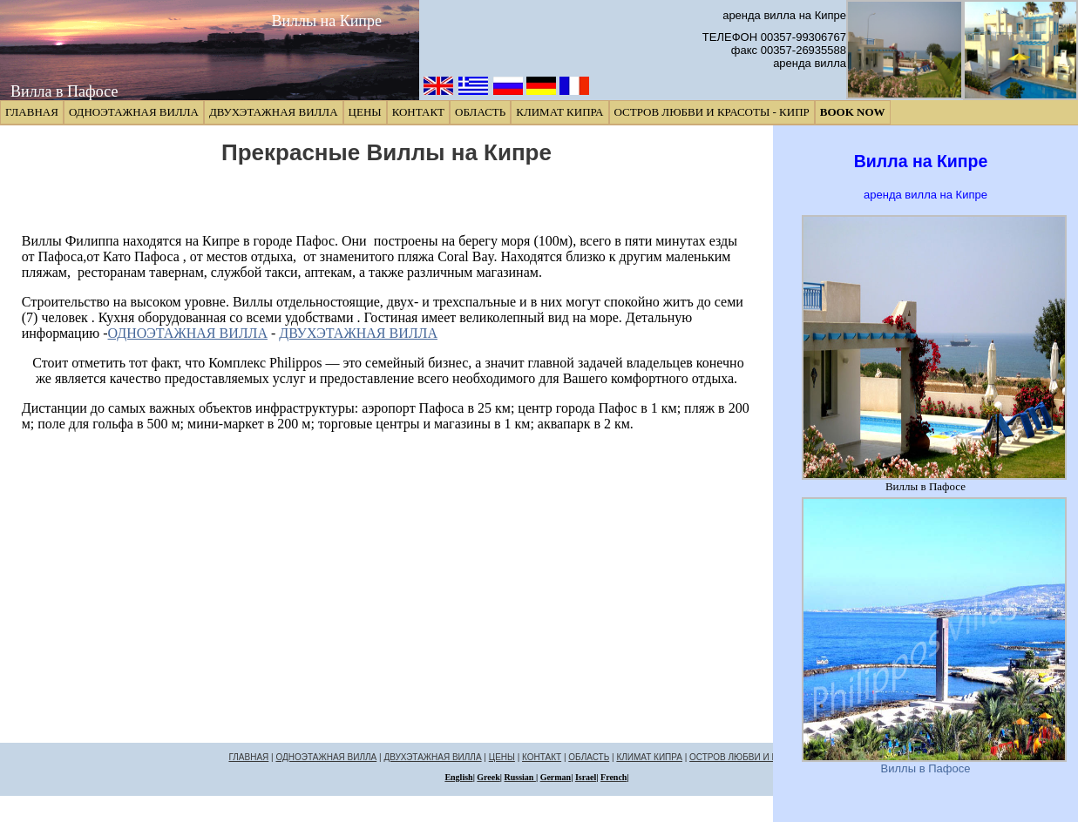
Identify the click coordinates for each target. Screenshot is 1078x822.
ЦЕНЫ (365, 111)
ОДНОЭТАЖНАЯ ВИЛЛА (134, 111)
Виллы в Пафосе (926, 768)
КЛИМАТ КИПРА (559, 111)
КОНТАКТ (418, 111)
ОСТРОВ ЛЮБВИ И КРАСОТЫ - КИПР (712, 111)
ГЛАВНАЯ (31, 111)
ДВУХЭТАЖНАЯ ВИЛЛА (273, 111)
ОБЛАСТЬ (480, 111)
